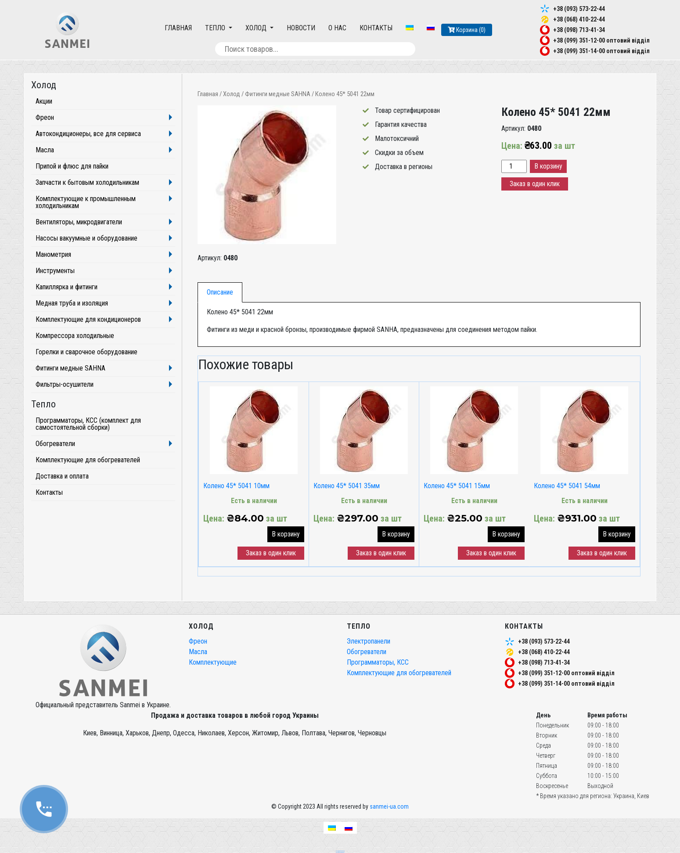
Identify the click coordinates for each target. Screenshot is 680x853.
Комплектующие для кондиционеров (88, 319)
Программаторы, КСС (378, 662)
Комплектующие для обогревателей (88, 460)
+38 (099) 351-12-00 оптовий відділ (601, 40)
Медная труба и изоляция (72, 303)
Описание (220, 292)
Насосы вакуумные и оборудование (86, 238)
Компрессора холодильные (75, 335)
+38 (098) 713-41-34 (579, 29)
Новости (301, 28)
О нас (337, 28)
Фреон (45, 117)
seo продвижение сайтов (340, 850)
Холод (256, 28)
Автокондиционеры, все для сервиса (88, 134)
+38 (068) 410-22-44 (579, 19)
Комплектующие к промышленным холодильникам (86, 202)
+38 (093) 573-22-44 (579, 8)
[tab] (220, 292)
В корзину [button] (286, 534)
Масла (45, 150)
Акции (44, 101)
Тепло (216, 28)
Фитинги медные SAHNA (277, 94)
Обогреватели (55, 443)
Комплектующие (213, 662)
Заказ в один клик (535, 184)
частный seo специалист (340, 852)
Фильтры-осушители (65, 384)
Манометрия (53, 254)
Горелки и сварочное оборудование (86, 352)
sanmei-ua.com (389, 806)
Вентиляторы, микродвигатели (79, 222)
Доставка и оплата (62, 476)
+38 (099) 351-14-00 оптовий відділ (601, 50)
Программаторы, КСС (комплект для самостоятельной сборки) (88, 424)
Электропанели (368, 641)
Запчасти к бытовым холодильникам (87, 182)
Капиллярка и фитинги (66, 287)
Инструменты (55, 270)
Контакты (376, 28)
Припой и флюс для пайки (72, 166)
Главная (178, 28)
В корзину (548, 166)
